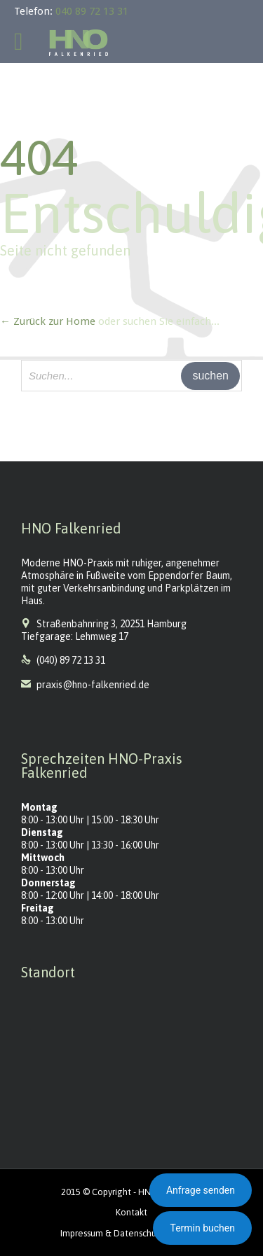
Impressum (81, 1233)
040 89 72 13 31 (91, 11)
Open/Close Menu (26, 43)
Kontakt (131, 1212)
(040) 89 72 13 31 (70, 660)
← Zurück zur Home (47, 321)
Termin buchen (202, 1228)
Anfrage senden (200, 1190)
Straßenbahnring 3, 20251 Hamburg (111, 623)
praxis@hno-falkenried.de (85, 684)
